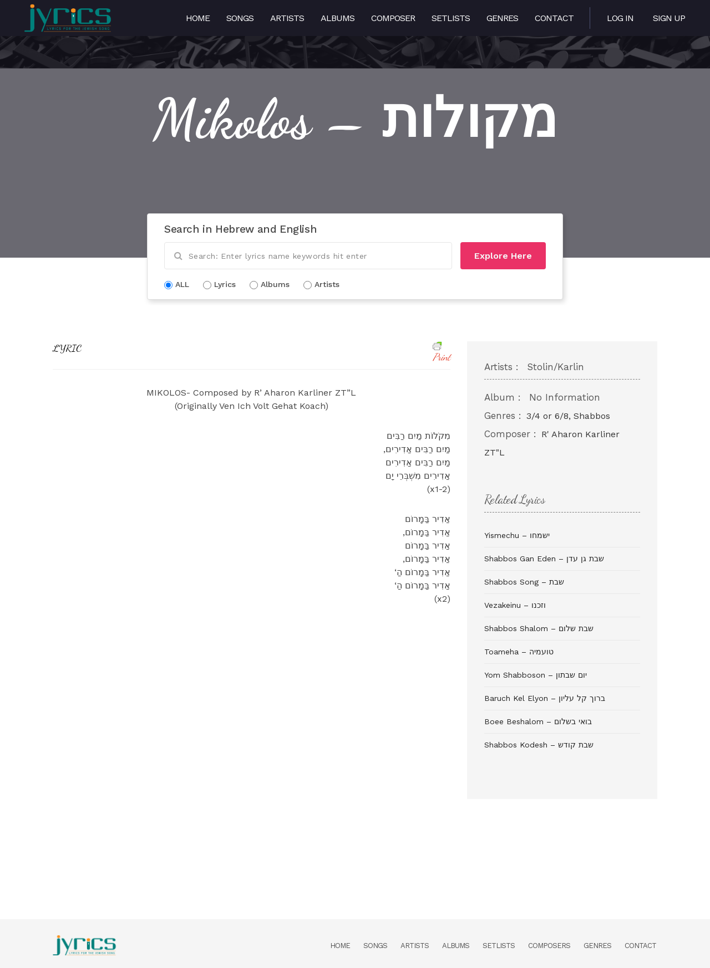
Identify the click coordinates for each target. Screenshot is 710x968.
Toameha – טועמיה (519, 651)
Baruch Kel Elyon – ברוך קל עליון (544, 698)
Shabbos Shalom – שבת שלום (539, 628)
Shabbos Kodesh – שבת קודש (539, 744)
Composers (549, 945)
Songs (239, 18)
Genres (502, 18)
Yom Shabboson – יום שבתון (535, 674)
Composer (393, 18)
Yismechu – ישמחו (517, 535)
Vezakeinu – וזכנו (515, 605)
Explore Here (503, 255)
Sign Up (669, 18)
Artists (287, 18)
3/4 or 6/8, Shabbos (568, 416)
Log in (620, 18)
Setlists (451, 18)
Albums (337, 18)
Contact (554, 18)
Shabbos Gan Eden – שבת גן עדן (544, 558)
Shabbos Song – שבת (524, 581)
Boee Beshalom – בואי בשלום (538, 721)
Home (198, 18)
